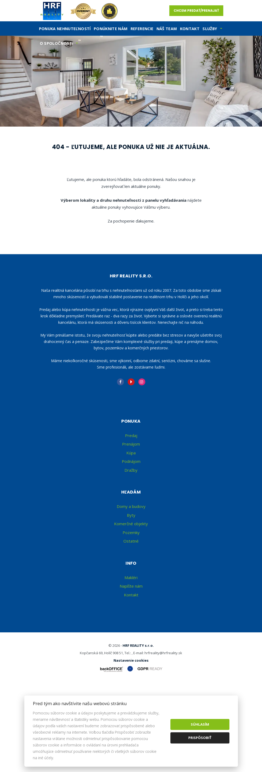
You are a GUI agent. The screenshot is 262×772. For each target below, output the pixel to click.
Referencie (142, 28)
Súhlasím (200, 724)
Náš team (167, 28)
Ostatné (131, 629)
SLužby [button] (209, 28)
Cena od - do (145, 158)
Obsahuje (47, 158)
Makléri (131, 665)
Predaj (56, 185)
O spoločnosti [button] (56, 43)
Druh (139, 135)
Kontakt (190, 28)
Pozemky (131, 620)
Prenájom (90, 185)
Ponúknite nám (111, 28)
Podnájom (155, 185)
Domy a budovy (131, 594)
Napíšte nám (131, 674)
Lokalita (46, 135)
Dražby (131, 557)
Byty (131, 602)
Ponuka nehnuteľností (65, 28)
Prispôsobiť (200, 737)
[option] (131, 81)
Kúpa (122, 185)
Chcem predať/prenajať (196, 10)
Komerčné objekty (131, 611)
